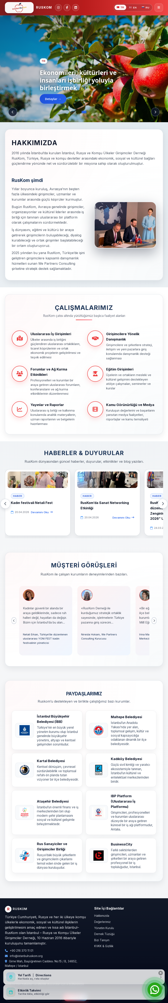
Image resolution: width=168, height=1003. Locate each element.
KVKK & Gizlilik (103, 946)
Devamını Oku (42, 512)
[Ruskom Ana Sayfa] (28, 7)
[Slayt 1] (84, 112)
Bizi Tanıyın (101, 940)
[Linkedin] (75, 7)
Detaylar (51, 99)
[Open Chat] (155, 989)
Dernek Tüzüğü (104, 934)
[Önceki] (12, 112)
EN (133, 7)
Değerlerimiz (102, 922)
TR (120, 7)
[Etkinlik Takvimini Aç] (84, 992)
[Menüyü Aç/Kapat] (158, 7)
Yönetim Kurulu (104, 928)
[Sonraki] (155, 112)
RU (145, 7)
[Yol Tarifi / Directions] (84, 977)
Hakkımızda (101, 915)
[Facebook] (67, 7)
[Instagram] (58, 7)
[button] (45, 620)
